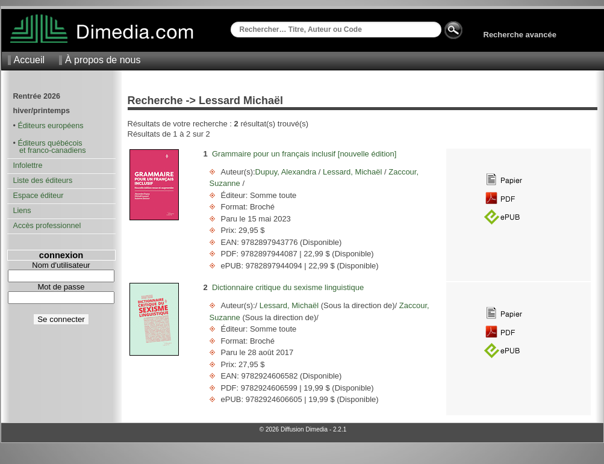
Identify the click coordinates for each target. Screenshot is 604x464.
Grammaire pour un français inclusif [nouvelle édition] (304, 153)
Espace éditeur (38, 195)
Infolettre (28, 165)
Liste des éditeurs (43, 180)
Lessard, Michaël (352, 171)
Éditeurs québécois (49, 143)
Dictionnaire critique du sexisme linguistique (288, 287)
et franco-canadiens (49, 150)
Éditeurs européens (50, 126)
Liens (22, 210)
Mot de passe (60, 286)
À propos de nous (102, 60)
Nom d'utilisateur (61, 265)
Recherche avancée (520, 34)
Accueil (29, 60)
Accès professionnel (47, 225)
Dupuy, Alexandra (287, 171)
